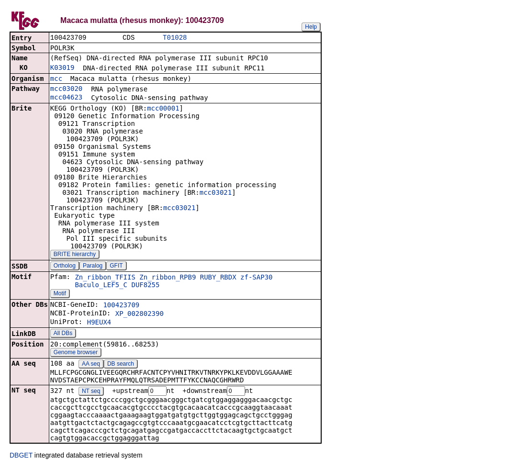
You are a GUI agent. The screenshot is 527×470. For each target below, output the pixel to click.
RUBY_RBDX (218, 278)
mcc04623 (66, 98)
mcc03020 (66, 89)
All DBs (63, 334)
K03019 (62, 68)
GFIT (116, 266)
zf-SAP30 (256, 278)
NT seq (91, 392)
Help (311, 26)
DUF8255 (145, 286)
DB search (120, 364)
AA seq (91, 364)
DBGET (21, 456)
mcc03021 (216, 193)
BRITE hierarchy (75, 255)
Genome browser (76, 353)
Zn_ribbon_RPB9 (167, 278)
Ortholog (65, 266)
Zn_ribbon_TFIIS (105, 278)
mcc (56, 79)
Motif (60, 294)
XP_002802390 (139, 314)
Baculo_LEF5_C (101, 286)
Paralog (92, 266)
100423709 (121, 306)
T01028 (175, 38)
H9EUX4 (99, 323)
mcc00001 (163, 109)
